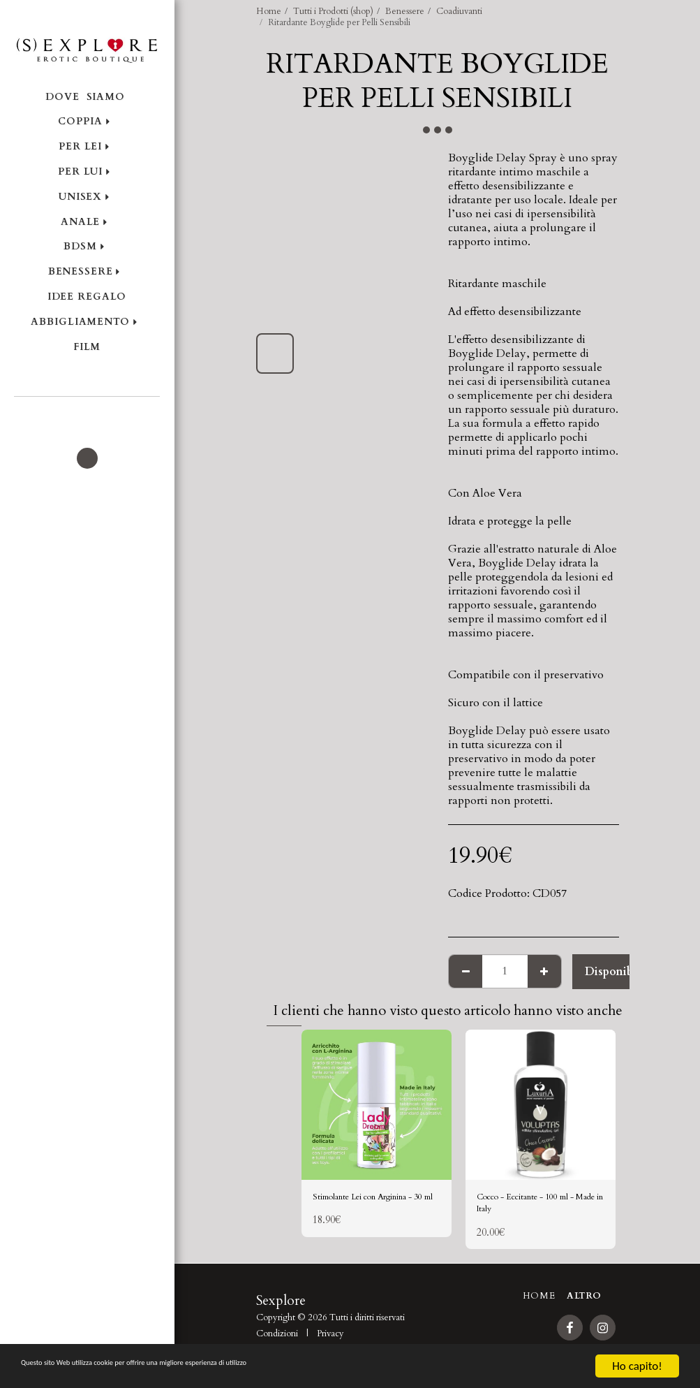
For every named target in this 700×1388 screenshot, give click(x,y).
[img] (376, 1105)
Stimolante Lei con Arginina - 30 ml (359, 1208)
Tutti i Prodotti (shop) (333, 11)
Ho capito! (637, 1366)
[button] (87, 416)
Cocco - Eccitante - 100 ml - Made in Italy (534, 1208)
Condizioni (277, 1342)
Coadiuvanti (459, 11)
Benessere (404, 11)
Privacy (330, 1342)
